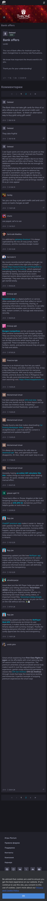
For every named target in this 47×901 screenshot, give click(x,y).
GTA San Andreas (19, 672)
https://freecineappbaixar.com (31, 379)
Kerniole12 (11, 257)
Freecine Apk (12, 360)
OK (23, 896)
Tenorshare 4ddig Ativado (31, 597)
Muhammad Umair (15, 395)
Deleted (12, 33)
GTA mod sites (30, 400)
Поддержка (10, 848)
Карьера (8, 862)
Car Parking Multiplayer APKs (22, 426)
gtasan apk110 (13, 493)
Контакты (9, 853)
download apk (8, 452)
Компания (9, 857)
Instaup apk (12, 294)
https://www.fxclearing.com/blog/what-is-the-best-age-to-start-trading (22, 268)
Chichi (9, 216)
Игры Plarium (10, 838)
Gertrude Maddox (14, 234)
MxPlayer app (35, 555)
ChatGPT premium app (11, 523)
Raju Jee (10, 518)
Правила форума (12, 843)
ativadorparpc (13, 580)
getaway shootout (22, 239)
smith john (11, 644)
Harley (9, 195)
